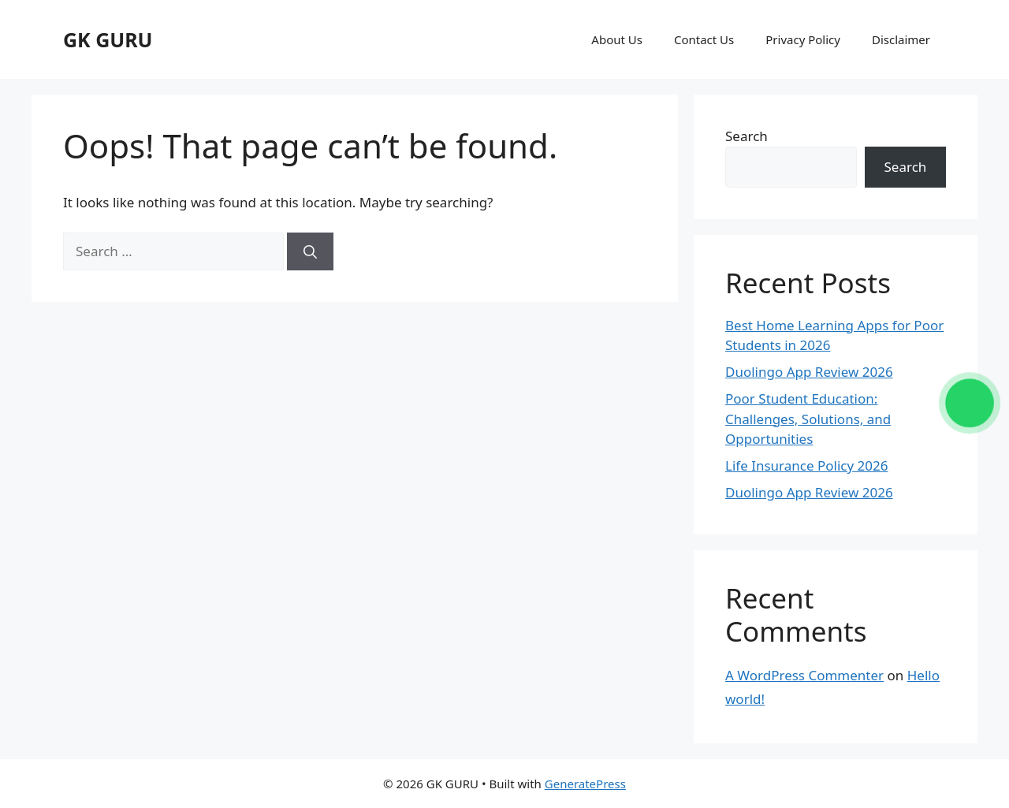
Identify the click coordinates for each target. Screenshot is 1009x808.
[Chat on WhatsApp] (970, 403)
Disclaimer (901, 39)
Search (746, 136)
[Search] (310, 251)
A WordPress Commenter (804, 675)
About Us (616, 39)
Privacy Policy (802, 39)
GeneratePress (585, 783)
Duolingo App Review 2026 (809, 372)
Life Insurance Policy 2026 (806, 465)
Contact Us (704, 39)
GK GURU (108, 39)
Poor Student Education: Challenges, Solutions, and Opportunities (808, 418)
